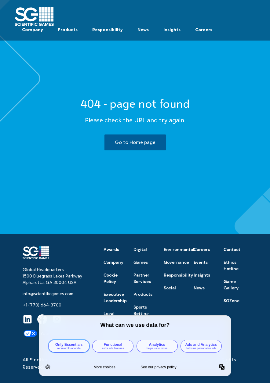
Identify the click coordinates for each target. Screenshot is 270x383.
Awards (111, 249)
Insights (172, 30)
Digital (140, 249)
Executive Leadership (115, 297)
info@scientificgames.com (48, 294)
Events (201, 262)
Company (32, 30)
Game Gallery (231, 285)
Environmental (179, 249)
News (143, 30)
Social (170, 288)
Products (68, 30)
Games (140, 262)
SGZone (231, 300)
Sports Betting (141, 310)
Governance (176, 262)
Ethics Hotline (231, 265)
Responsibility (107, 30)
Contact (232, 249)
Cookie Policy (111, 278)
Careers (203, 30)
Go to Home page (135, 142)
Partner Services (142, 278)
